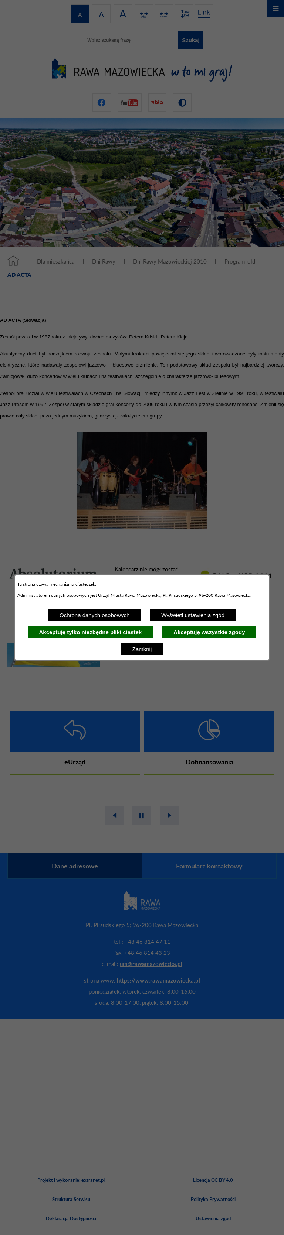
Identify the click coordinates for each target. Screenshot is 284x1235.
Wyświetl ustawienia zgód (192, 615)
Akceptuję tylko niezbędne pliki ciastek (90, 632)
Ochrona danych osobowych (94, 615)
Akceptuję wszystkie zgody (209, 632)
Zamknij (142, 649)
